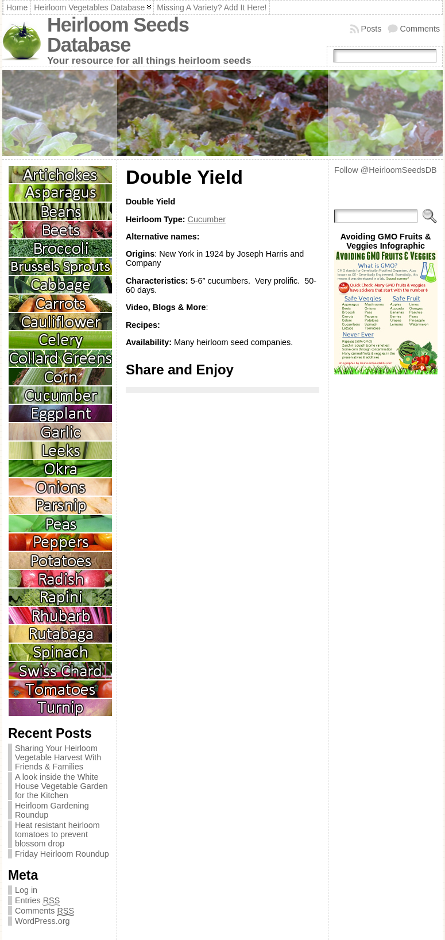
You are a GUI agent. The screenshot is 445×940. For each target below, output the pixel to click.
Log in (26, 890)
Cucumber (207, 219)
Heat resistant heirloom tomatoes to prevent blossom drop (57, 834)
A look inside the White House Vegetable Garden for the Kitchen (61, 786)
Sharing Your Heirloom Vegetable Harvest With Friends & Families (58, 757)
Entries (37, 901)
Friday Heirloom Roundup (62, 853)
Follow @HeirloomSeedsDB (385, 170)
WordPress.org (42, 921)
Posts (371, 28)
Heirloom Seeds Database (118, 35)
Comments (420, 28)
